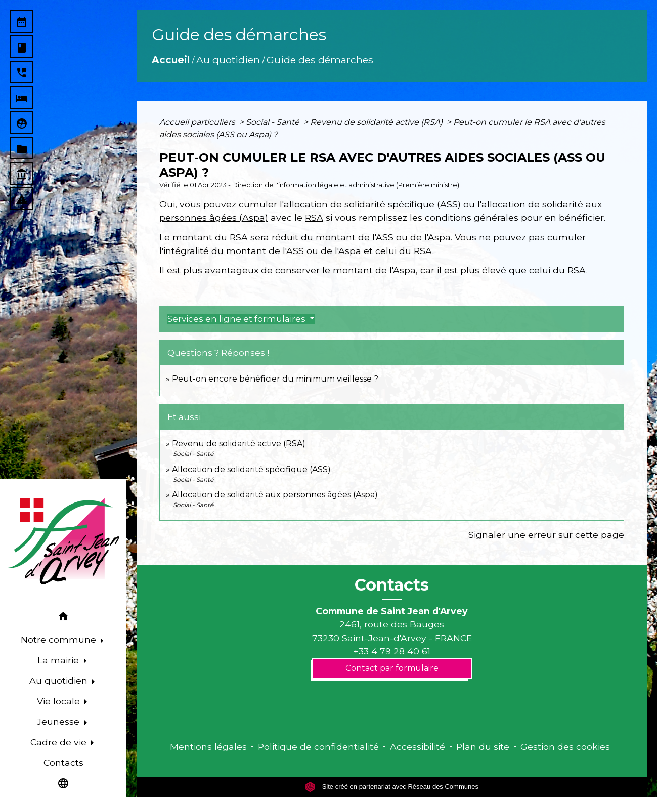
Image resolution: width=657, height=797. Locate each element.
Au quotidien (228, 60)
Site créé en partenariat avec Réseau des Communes (391, 786)
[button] (63, 618)
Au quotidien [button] (59, 680)
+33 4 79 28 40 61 (391, 651)
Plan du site (482, 746)
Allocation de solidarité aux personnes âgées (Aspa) (275, 494)
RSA (314, 217)
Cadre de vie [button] (59, 742)
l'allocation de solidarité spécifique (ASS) (370, 204)
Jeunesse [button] (59, 721)
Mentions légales (208, 746)
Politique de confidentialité (318, 746)
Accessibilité (417, 746)
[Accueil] (63, 541)
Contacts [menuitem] (63, 762)
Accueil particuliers (198, 122)
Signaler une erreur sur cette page (546, 534)
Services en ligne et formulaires (237, 319)
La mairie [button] (59, 660)
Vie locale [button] (59, 701)
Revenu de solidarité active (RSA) (377, 122)
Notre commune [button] (60, 639)
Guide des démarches (320, 60)
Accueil (171, 60)
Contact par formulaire (392, 668)
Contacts (392, 585)
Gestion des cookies (565, 746)
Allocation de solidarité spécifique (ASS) (251, 469)
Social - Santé (273, 122)
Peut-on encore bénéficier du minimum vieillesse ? (275, 379)
